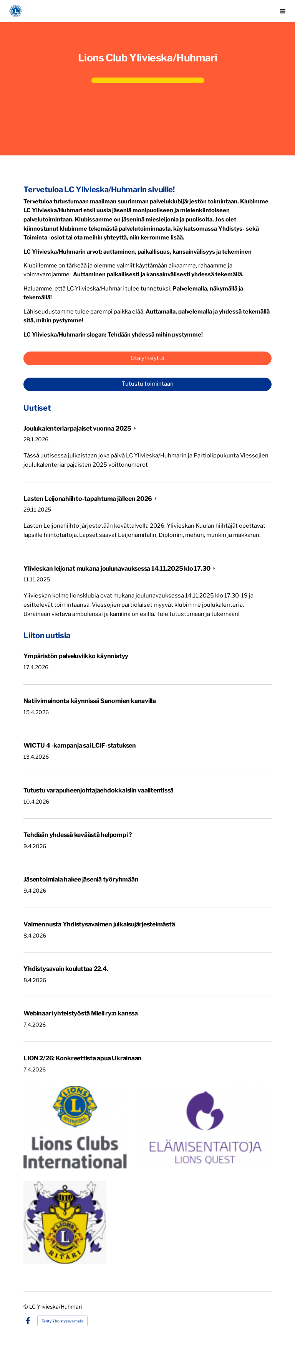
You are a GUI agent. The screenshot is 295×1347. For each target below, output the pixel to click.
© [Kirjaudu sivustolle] (26, 1306)
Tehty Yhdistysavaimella (62, 1321)
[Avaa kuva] (74, 1127)
